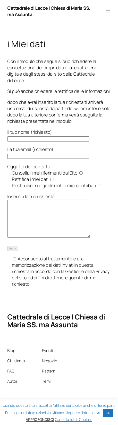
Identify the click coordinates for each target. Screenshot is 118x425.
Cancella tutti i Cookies (74, 419)
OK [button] (108, 413)
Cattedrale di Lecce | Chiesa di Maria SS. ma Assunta (56, 328)
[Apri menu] (108, 11)
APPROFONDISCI (40, 419)
